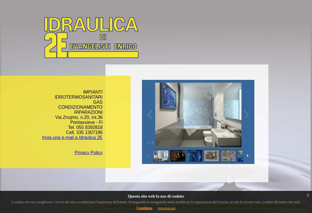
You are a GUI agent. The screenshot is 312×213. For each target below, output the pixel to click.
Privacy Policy (88, 152)
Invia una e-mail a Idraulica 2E (72, 137)
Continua (144, 208)
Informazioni (167, 208)
